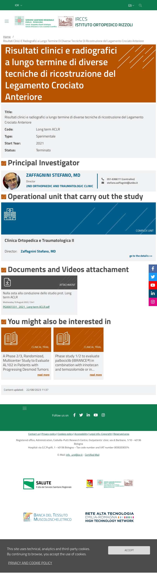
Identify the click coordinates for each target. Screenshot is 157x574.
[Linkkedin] (153, 293)
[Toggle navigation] (6, 21)
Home (7, 36)
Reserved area (121, 434)
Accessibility (81, 434)
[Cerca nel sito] (140, 5)
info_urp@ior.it (74, 455)
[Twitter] (153, 277)
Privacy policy (48, 434)
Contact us (34, 434)
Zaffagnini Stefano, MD (53, 175)
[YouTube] (152, 285)
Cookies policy (65, 434)
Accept (129, 550)
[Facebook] (153, 268)
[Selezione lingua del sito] (132, 5)
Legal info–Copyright (100, 434)
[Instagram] (153, 302)
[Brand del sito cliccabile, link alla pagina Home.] (76, 21)
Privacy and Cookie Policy (30, 562)
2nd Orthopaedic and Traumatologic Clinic (59, 186)
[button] (19, 5)
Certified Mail (92, 455)
